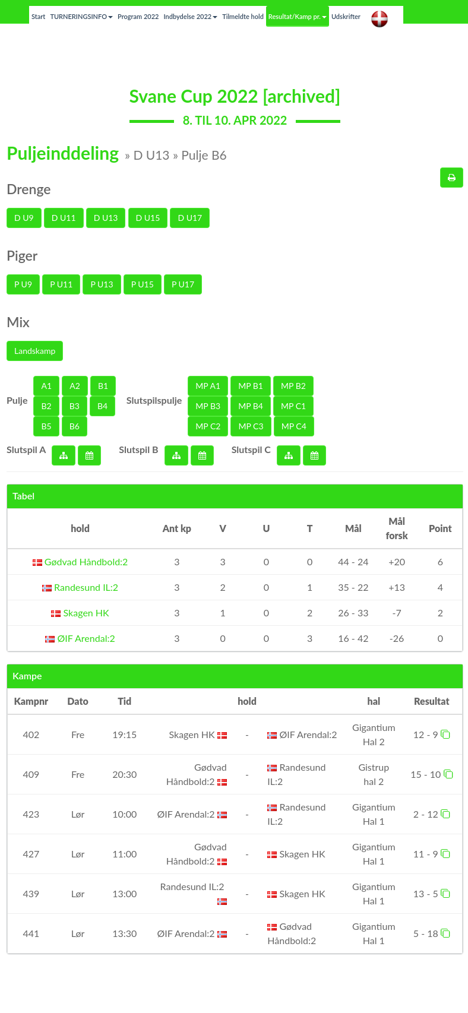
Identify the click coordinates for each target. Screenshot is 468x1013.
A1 (46, 386)
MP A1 (207, 386)
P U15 (142, 284)
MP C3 (250, 426)
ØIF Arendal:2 (80, 638)
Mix (18, 322)
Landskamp (34, 351)
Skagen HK (80, 612)
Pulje (17, 400)
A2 (74, 386)
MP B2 (293, 386)
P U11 (61, 284)
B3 (74, 406)
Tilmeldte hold (243, 16)
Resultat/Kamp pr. (297, 16)
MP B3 (207, 406)
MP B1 (250, 386)
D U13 (106, 218)
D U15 (148, 218)
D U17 (190, 218)
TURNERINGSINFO (81, 16)
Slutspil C (251, 449)
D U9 (24, 218)
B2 (46, 406)
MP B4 (250, 406)
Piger (22, 255)
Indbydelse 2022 (190, 16)
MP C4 (294, 426)
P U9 (23, 284)
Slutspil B (138, 449)
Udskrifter (346, 16)
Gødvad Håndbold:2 (80, 561)
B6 (74, 426)
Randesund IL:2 (80, 587)
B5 (46, 426)
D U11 (64, 218)
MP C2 (207, 426)
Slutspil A (26, 449)
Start (38, 16)
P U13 (101, 284)
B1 (103, 386)
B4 (102, 406)
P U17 (183, 284)
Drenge (29, 189)
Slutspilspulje (154, 400)
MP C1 (293, 406)
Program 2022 (138, 16)
